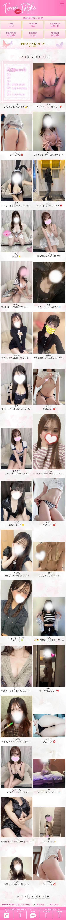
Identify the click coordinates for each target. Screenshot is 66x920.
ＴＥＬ (6, 915)
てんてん (49, 254)
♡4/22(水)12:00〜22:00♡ (49, 256)
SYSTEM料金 (33, 25)
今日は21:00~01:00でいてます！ (49, 473)
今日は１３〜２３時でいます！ (16, 741)
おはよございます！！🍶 (49, 792)
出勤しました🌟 (16, 525)
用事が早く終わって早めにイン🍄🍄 (18, 841)
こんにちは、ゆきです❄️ (49, 307)
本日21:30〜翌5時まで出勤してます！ (19, 307)
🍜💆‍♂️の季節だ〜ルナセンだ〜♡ (49, 640)
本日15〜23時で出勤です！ (16, 884)
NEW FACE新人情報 (11, 34)
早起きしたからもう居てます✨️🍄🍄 (18, 691)
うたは (17, 688)
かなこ (17, 152)
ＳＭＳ (33, 915)
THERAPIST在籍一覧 (55, 25)
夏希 (17, 203)
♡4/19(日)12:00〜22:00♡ (17, 792)
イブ (17, 522)
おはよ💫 (16, 256)
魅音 (17, 254)
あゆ (49, 203)
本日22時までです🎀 (49, 691)
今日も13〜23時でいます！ (16, 575)
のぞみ (17, 355)
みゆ (49, 688)
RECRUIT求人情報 (55, 34)
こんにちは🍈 (16, 640)
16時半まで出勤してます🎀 (49, 205)
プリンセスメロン (16, 638)
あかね (49, 471)
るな (49, 152)
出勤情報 (59, 915)
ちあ (17, 104)
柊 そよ (16, 304)
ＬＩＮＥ (19, 915)
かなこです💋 (16, 155)
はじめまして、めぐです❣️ (49, 107)
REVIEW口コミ (33, 34)
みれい (49, 355)
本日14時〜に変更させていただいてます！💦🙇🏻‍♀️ (23, 357)
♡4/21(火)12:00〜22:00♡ (17, 473)
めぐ (49, 104)
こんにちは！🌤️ (49, 841)
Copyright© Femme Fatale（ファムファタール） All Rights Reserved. (33, 909)
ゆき (49, 304)
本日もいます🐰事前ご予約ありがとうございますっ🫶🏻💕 (28, 205)
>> (47, 57)
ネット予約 (46, 915)
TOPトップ (11, 25)
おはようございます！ (49, 575)
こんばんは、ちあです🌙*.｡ (16, 107)
